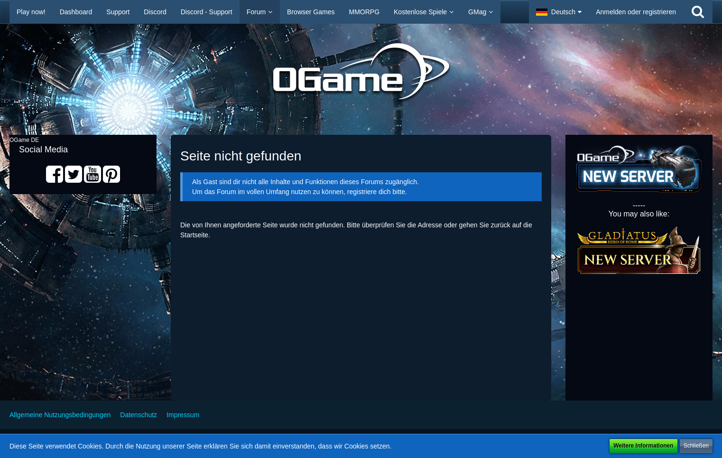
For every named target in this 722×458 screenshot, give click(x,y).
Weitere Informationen (643, 445)
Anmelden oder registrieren (636, 12)
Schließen (696, 445)
